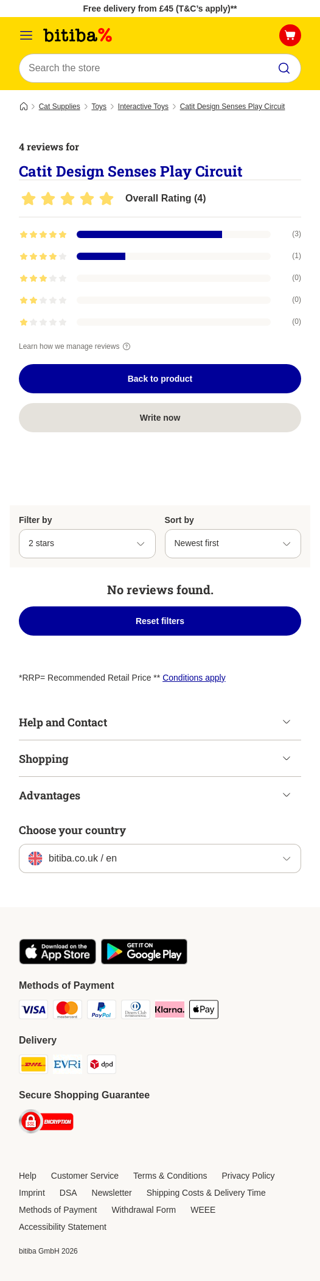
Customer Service (85, 1176)
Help (28, 1176)
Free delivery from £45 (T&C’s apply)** (160, 8)
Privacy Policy (247, 1176)
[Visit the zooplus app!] (57, 961)
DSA (68, 1193)
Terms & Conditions (170, 1176)
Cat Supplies (59, 106)
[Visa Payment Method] (33, 1011)
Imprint (32, 1193)
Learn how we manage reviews (76, 346)
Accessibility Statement (62, 1227)
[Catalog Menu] (26, 35)
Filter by (35, 520)
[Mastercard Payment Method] (67, 1011)
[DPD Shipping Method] (101, 1066)
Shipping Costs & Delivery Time (206, 1193)
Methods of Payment (58, 1210)
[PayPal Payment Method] (101, 1011)
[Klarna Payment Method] (169, 1011)
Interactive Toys (143, 106)
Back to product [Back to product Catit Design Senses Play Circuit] (160, 379)
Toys (98, 106)
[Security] (46, 1123)
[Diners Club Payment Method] (135, 1011)
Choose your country (72, 830)
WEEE (202, 1210)
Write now (160, 418)
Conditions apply (194, 678)
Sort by (179, 520)
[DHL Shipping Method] (33, 1066)
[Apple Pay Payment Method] (203, 1011)
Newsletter (112, 1193)
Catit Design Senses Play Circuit (232, 106)
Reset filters (160, 621)
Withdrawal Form (143, 1210)
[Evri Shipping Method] (67, 1066)
